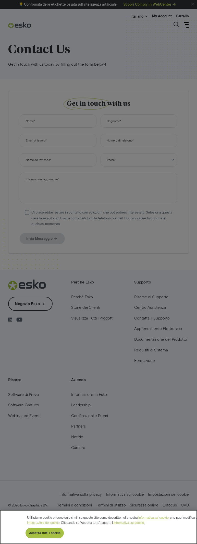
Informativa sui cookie (153, 541)
